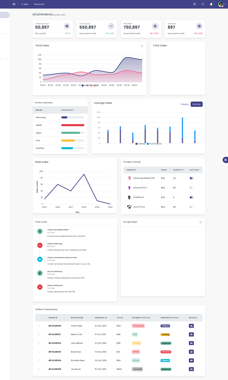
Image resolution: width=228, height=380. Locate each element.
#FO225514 (69, 360)
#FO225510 (69, 325)
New (53, 4)
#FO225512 (69, 343)
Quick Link (67, 4)
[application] (103, 73)
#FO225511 (69, 334)
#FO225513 (69, 351)
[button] (99, 85)
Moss (9, 4)
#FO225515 (69, 369)
